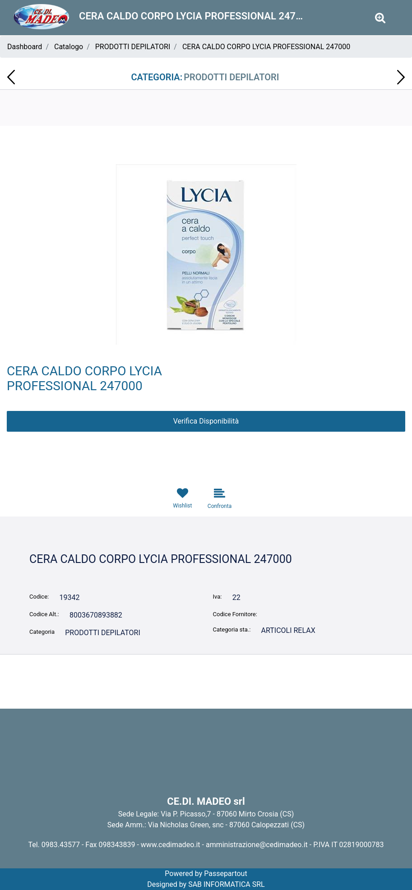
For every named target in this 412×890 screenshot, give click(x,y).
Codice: (39, 596)
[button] (380, 18)
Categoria (42, 631)
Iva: (217, 596)
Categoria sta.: (232, 629)
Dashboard (24, 46)
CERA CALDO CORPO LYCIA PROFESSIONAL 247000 (266, 46)
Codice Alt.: (44, 614)
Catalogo (68, 46)
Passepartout (225, 873)
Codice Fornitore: (235, 614)
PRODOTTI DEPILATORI (133, 46)
